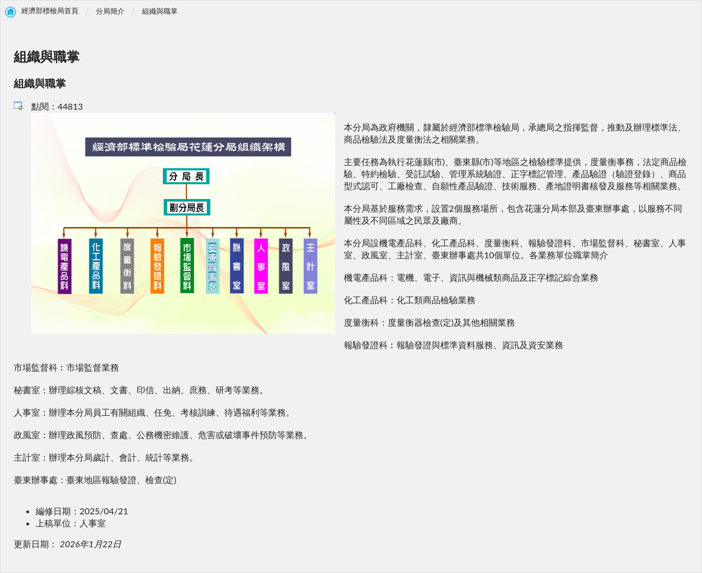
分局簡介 (110, 11)
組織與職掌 (160, 11)
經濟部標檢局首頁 (49, 11)
